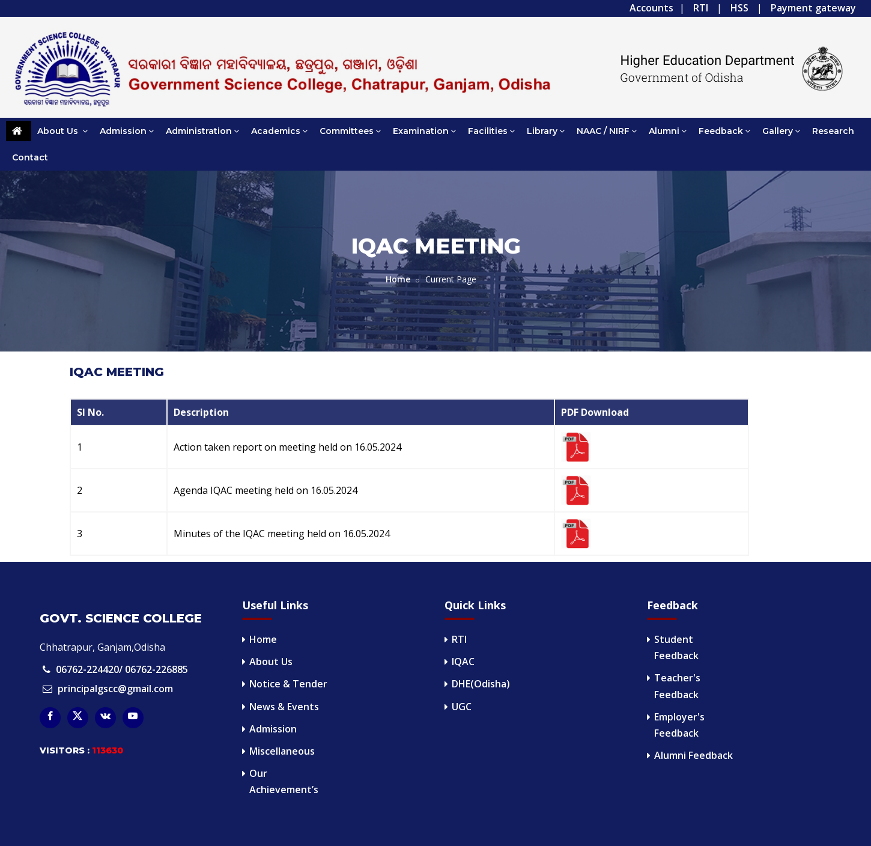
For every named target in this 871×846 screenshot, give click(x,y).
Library (546, 130)
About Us (62, 130)
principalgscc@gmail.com (115, 688)
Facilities (491, 130)
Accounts (651, 7)
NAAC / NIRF (607, 130)
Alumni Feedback (693, 755)
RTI (700, 7)
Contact (30, 157)
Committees (350, 130)
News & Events (284, 706)
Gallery (781, 130)
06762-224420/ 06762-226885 (122, 669)
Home (398, 279)
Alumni (668, 130)
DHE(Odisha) (481, 683)
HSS (739, 7)
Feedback (724, 130)
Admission (127, 130)
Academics (279, 130)
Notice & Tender (288, 683)
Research (833, 131)
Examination (424, 130)
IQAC (463, 661)
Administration (202, 130)
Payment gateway (813, 7)
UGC (462, 706)
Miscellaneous (282, 751)
